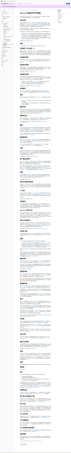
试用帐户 (68, 3)
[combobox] (7, 11)
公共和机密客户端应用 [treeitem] (6, 39)
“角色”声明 (33, 246)
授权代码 (42, 119)
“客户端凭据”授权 (26, 37)
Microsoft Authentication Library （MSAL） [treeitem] (7, 37)
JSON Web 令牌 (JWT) (27, 23)
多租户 (22, 177)
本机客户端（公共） (23, 169)
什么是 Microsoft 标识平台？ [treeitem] (7, 16)
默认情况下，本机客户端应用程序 (37, 223)
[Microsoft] (1, 1)
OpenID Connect (34, 81)
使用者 (40, 244)
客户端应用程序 (35, 22)
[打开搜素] (69, 1)
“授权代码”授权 (25, 33)
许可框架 (28, 179)
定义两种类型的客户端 (45, 167)
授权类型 (35, 121)
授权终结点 (40, 121)
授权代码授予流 (28, 109)
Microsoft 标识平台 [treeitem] (4, 13)
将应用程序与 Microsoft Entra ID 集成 (34, 85)
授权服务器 (22, 22)
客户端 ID (26, 50)
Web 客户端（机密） (41, 168)
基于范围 (41, 243)
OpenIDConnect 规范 (23, 122)
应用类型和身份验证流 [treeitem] (6, 29)
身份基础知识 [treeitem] (5, 24)
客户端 (22, 140)
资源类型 (30, 407)
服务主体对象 (45, 67)
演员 (58, 12)
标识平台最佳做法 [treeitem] (5, 50)
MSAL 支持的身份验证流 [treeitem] (6, 40)
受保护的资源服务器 (44, 22)
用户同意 (25, 359)
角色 (33, 280)
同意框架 (23, 83)
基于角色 (41, 245)
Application (22, 60)
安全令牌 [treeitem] (4, 34)
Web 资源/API (23, 225)
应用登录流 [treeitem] (4, 31)
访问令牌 (42, 102)
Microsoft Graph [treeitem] (5, 42)
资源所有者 (39, 23)
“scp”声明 (32, 244)
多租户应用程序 (28, 380)
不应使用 (21, 133)
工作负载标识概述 (24, 425)
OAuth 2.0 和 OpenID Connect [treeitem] (7, 28)
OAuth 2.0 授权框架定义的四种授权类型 (36, 128)
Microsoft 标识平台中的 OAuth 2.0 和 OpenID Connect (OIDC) (31, 440)
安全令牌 (29, 22)
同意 (28, 223)
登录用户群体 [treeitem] (5, 33)
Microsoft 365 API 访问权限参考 (25, 331)
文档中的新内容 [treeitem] (5, 18)
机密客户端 (28, 254)
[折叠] (13, 9)
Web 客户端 (49, 223)
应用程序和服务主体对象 (31, 71)
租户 (25, 77)
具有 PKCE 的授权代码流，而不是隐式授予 (28, 134)
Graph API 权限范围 (44, 314)
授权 (37, 109)
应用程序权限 (27, 312)
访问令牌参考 (31, 40)
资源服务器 (32, 102)
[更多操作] (50, 10)
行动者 (23, 161)
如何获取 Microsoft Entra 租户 (41, 384)
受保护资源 (43, 82)
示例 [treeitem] (3, 19)
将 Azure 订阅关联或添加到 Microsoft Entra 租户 (31, 387)
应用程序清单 (22, 311)
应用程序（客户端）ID (61, 14)
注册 (47, 293)
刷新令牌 (48, 28)
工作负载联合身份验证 (33, 431)
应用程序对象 (48, 254)
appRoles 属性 (35, 311)
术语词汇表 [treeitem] (4, 44)
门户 (64, 3)
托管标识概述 (38, 207)
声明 (37, 25)
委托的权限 (47, 325)
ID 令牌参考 (31, 198)
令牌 (23, 142)
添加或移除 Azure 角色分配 (30, 316)
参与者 (43, 244)
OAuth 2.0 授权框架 (25, 139)
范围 (37, 289)
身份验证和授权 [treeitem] (5, 26)
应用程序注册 (60, 17)
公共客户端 (38, 253)
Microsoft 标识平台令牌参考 (33, 156)
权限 (36, 174)
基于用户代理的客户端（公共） (41, 169)
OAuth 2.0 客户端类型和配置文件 (40, 401)
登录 (37, 364)
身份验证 (59, 18)
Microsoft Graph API (31, 145)
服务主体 (31, 177)
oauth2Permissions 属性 (33, 325)
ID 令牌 (28, 337)
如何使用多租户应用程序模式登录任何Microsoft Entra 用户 (38, 228)
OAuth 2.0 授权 (22, 92)
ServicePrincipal (27, 60)
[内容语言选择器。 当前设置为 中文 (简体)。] (3, 451)
